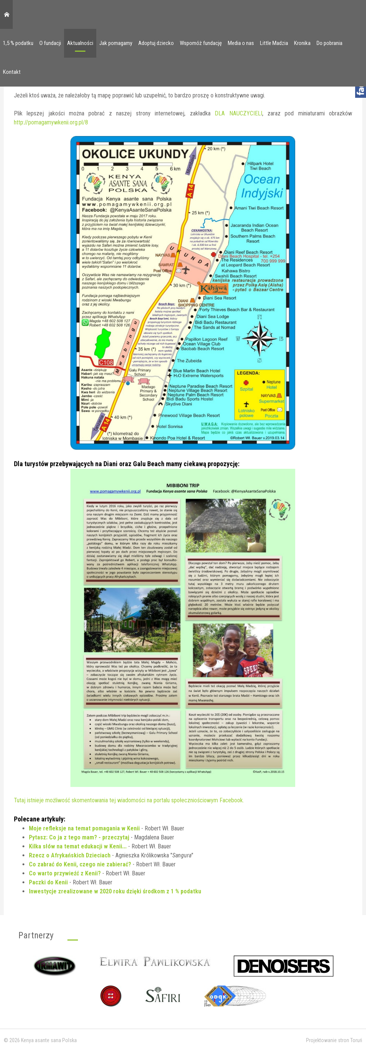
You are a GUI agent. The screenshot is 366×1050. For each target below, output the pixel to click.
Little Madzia (274, 43)
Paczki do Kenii (48, 882)
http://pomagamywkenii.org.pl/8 (51, 122)
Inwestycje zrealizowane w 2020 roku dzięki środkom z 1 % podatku (115, 891)
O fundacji (50, 43)
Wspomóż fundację (201, 43)
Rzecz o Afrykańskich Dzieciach (70, 855)
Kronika (302, 43)
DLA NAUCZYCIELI (238, 113)
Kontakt (12, 72)
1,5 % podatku (18, 43)
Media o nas (241, 43)
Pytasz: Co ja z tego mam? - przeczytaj (79, 837)
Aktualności (80, 43)
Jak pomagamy (115, 43)
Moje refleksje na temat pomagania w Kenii (84, 828)
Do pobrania (329, 43)
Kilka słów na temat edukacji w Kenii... (78, 846)
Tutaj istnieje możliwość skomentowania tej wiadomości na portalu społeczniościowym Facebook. (129, 800)
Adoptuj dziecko (156, 43)
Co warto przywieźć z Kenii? (65, 873)
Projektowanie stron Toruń (334, 1040)
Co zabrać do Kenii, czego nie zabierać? (80, 864)
